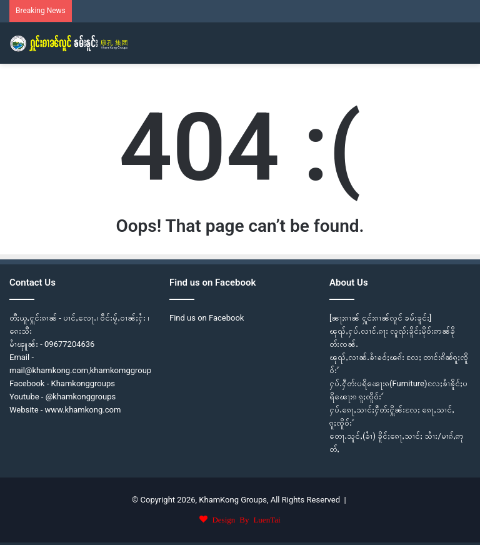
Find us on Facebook (206, 317)
